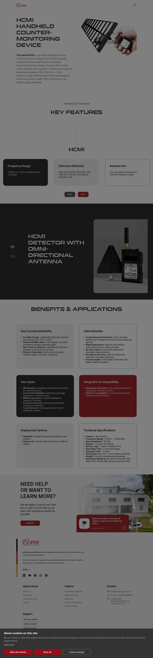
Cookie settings (76, 652)
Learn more (9, 644)
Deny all (47, 652)
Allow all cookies (18, 652)
